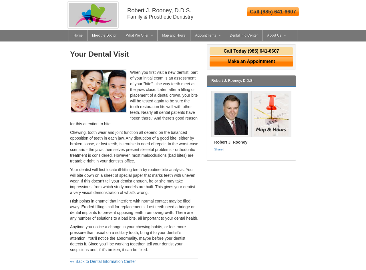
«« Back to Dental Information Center (103, 261)
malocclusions (154, 155)
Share (218, 149)
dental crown (169, 95)
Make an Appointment (251, 61)
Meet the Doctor (104, 35)
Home (78, 35)
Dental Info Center (244, 35)
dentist (126, 181)
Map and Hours (174, 35)
